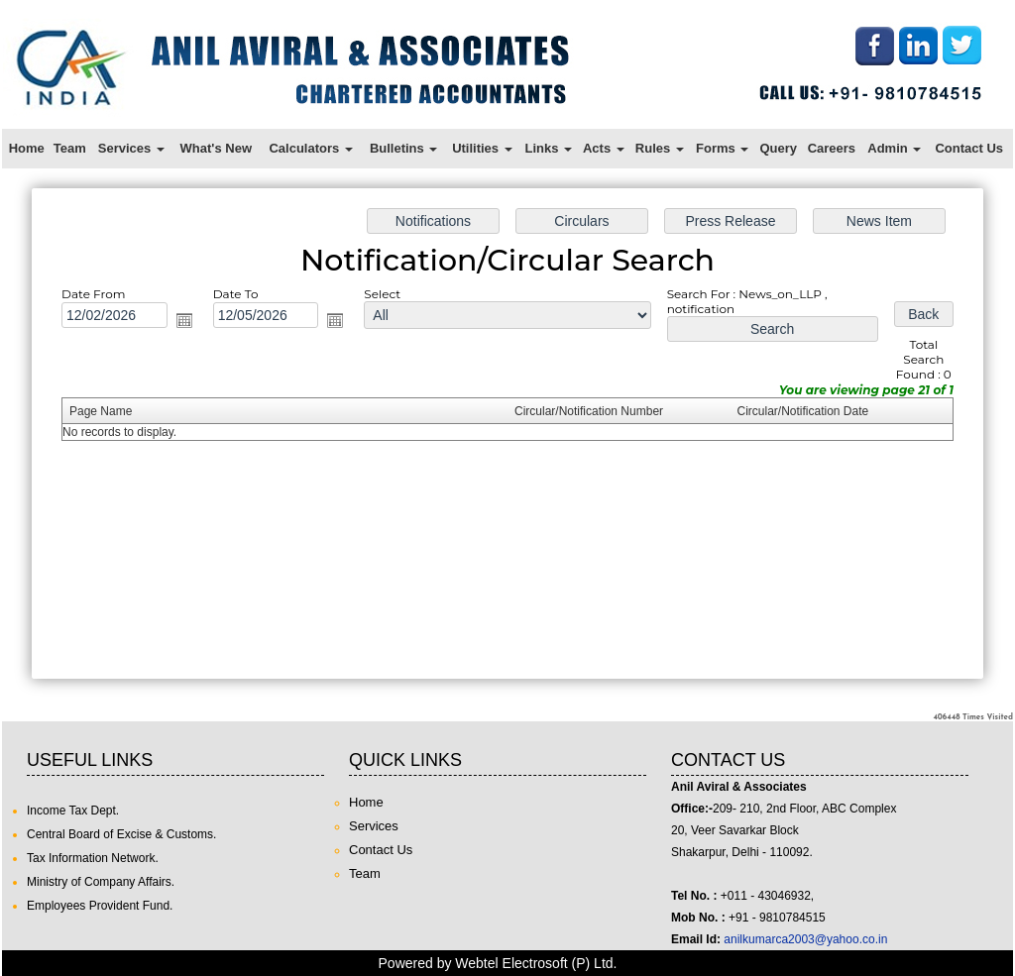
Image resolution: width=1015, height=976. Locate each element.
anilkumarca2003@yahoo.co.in (805, 939)
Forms (722, 148)
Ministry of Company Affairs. (100, 882)
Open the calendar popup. (197, 325)
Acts (603, 148)
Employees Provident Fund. (99, 906)
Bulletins (404, 148)
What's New (216, 148)
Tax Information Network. (93, 858)
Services (131, 148)
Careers (831, 148)
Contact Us (969, 148)
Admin (894, 148)
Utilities (482, 148)
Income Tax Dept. (73, 810)
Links (548, 148)
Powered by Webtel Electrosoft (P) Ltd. (498, 963)
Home (27, 148)
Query (778, 148)
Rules (659, 148)
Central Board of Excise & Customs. (121, 834)
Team (70, 148)
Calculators (310, 148)
